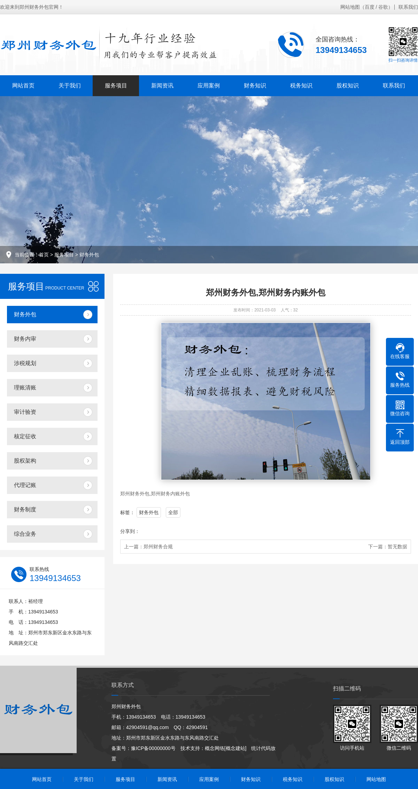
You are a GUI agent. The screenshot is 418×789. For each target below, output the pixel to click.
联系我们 (408, 7)
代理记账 (25, 485)
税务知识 (301, 85)
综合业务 (25, 534)
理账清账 (25, 387)
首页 (44, 254)
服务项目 (116, 85)
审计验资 (25, 412)
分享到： (130, 531)
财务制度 (25, 509)
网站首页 (23, 85)
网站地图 (350, 7)
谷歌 (383, 7)
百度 (369, 7)
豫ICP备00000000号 (153, 748)
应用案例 (209, 85)
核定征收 (25, 436)
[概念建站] (235, 748)
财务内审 (25, 339)
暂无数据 (397, 546)
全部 (173, 512)
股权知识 (347, 85)
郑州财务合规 (158, 546)
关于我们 (70, 85)
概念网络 (214, 748)
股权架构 (25, 461)
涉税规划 (25, 363)
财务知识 (255, 85)
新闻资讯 (162, 85)
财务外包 (89, 254)
